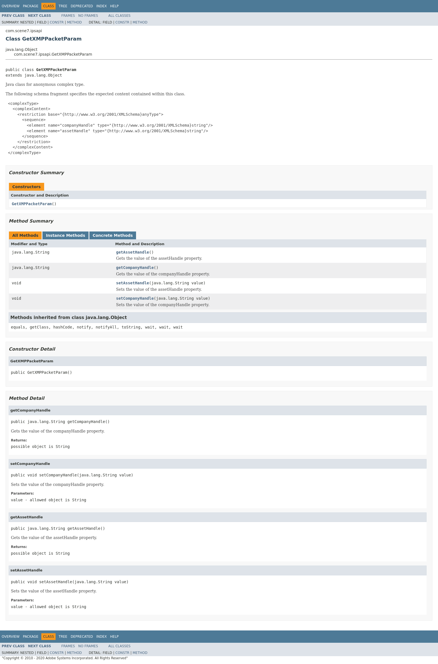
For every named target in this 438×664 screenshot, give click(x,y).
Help (114, 6)
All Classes (119, 16)
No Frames (88, 16)
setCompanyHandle (135, 298)
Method (74, 22)
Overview (11, 6)
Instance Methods (65, 235)
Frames (68, 16)
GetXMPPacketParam (32, 204)
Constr (57, 22)
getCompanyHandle (135, 267)
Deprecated (82, 6)
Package (30, 6)
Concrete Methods (113, 235)
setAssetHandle (132, 283)
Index (101, 6)
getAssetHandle (132, 252)
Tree (63, 6)
